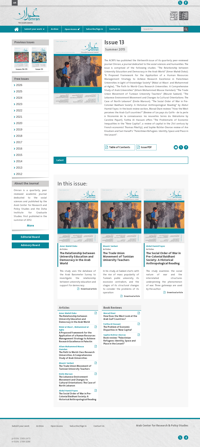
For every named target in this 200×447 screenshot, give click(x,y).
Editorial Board (30, 237)
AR (14, 3)
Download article (87, 289)
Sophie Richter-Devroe (114, 335)
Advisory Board (30, 245)
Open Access (71, 29)
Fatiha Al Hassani (112, 324)
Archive (54, 29)
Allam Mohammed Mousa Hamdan (71, 348)
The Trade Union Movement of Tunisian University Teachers (118, 257)
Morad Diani (109, 313)
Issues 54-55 (21, 69)
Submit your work (33, 29)
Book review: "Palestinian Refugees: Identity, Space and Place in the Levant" (119, 341)
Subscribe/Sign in (94, 29)
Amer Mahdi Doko (68, 246)
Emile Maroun (66, 374)
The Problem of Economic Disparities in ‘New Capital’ (117, 328)
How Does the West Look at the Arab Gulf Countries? (120, 317)
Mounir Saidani (110, 246)
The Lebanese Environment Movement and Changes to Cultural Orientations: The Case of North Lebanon (77, 381)
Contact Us (114, 29)
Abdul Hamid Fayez (155, 246)
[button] (19, 85)
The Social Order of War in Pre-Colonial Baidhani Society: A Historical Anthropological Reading (163, 258)
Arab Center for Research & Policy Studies (162, 425)
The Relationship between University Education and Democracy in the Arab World (77, 258)
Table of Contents (117, 147)
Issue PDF (144, 147)
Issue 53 (39, 69)
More (30, 225)
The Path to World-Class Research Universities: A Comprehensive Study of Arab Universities (77, 355)
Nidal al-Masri (66, 327)
